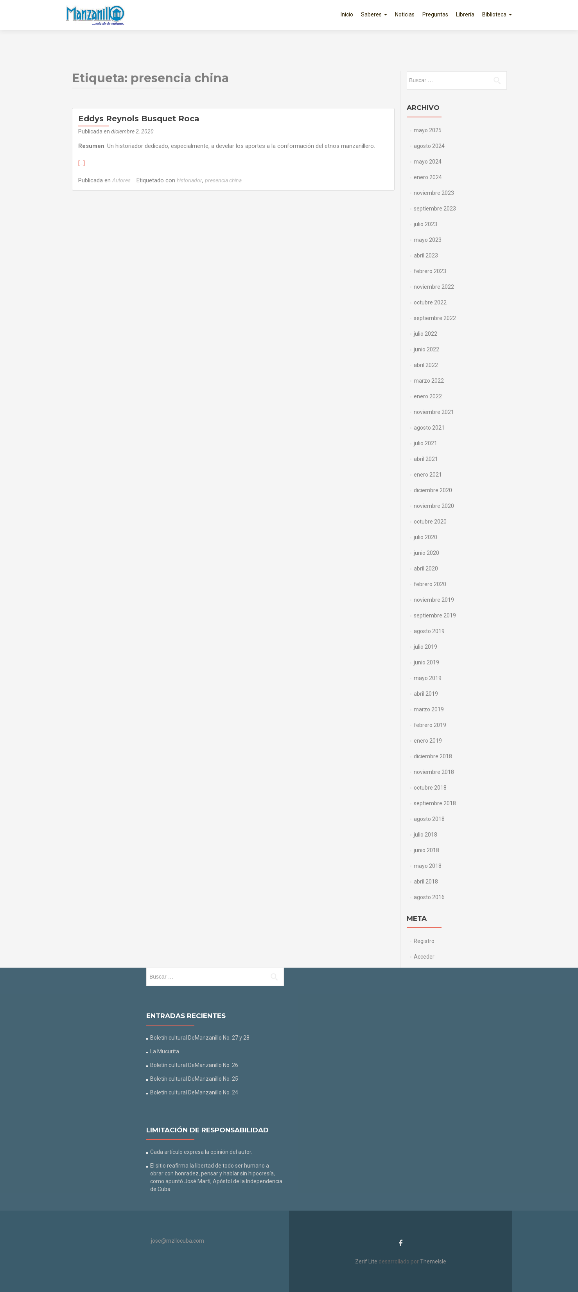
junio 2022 (426, 349)
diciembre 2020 (433, 490)
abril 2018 (426, 881)
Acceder (424, 957)
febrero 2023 (430, 271)
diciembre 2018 (433, 756)
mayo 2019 (428, 678)
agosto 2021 (429, 428)
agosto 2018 (429, 819)
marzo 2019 (429, 709)
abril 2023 (426, 255)
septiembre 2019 (435, 615)
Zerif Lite (367, 1261)
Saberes (371, 14)
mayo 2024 (428, 161)
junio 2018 (426, 850)
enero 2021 (428, 474)
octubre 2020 (430, 521)
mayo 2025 (428, 130)
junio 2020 (426, 553)
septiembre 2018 (435, 803)
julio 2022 (425, 334)
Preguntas (435, 14)
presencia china (223, 180)
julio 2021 (425, 443)
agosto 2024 (429, 146)
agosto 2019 (429, 631)
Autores (121, 180)
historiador (189, 180)
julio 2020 (425, 537)
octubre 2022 (430, 302)
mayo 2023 (428, 240)
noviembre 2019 (434, 600)
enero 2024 (428, 177)
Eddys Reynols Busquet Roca (138, 118)
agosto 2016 (429, 897)
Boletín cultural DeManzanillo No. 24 (194, 1092)
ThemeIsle (433, 1261)
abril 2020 (426, 568)
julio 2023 (425, 224)
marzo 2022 (429, 381)
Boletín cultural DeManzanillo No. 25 (194, 1079)
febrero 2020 (430, 584)
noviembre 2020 (434, 506)
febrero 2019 (430, 725)
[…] (81, 163)
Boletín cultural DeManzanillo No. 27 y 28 (200, 1038)
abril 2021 (426, 459)
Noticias (405, 14)
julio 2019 (425, 647)
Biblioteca (494, 14)
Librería (465, 14)
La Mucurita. (165, 1051)
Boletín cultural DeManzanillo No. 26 (194, 1065)
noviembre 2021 (434, 412)
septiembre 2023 (435, 208)
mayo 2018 (428, 866)
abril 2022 (426, 365)
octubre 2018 (430, 788)
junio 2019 (426, 662)
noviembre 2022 (434, 287)
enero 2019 (428, 741)
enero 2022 (428, 396)
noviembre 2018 (434, 772)
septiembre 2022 (435, 318)
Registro (424, 941)
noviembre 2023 (434, 193)
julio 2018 (425, 834)
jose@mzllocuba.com (177, 1241)
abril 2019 (426, 694)
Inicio (347, 14)
